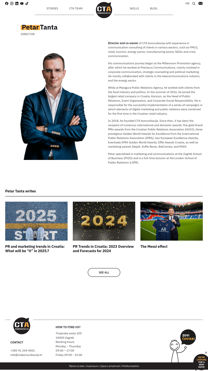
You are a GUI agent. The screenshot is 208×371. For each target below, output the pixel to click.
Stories (52, 8)
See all (104, 273)
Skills (134, 8)
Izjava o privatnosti (110, 367)
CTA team (76, 8)
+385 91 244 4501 (23, 352)
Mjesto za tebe (76, 367)
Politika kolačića (130, 367)
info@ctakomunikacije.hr (26, 356)
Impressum (92, 367)
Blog (153, 8)
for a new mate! (201, 362)
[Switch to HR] (187, 3)
